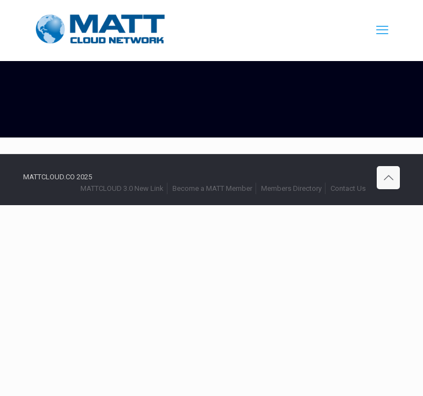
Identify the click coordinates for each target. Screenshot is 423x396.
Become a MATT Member (212, 188)
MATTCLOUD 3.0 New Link (122, 188)
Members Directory (291, 188)
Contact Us (348, 188)
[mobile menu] (382, 30)
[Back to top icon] (388, 177)
